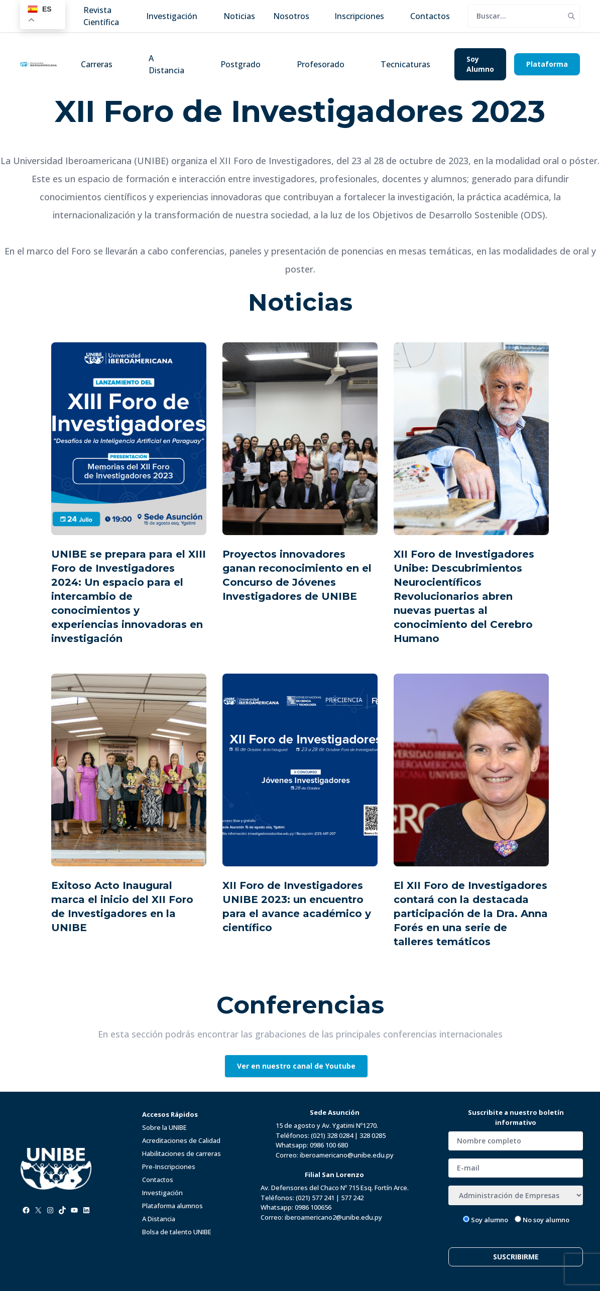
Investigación (162, 1192)
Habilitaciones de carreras (181, 1153)
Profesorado (320, 64)
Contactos (157, 1179)
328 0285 (372, 1135)
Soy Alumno (480, 64)
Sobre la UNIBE (164, 1127)
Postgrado (240, 64)
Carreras (96, 64)
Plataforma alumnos (172, 1205)
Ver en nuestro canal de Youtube (296, 1066)
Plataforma (547, 64)
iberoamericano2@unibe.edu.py (333, 1217)
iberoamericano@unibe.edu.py (347, 1154)
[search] (515, 16)
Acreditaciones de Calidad (181, 1140)
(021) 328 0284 (332, 1135)
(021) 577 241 (315, 1197)
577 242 (352, 1197)
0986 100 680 (329, 1144)
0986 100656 (313, 1207)
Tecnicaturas (405, 64)
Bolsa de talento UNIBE (176, 1231)
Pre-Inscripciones (168, 1166)
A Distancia (166, 64)
